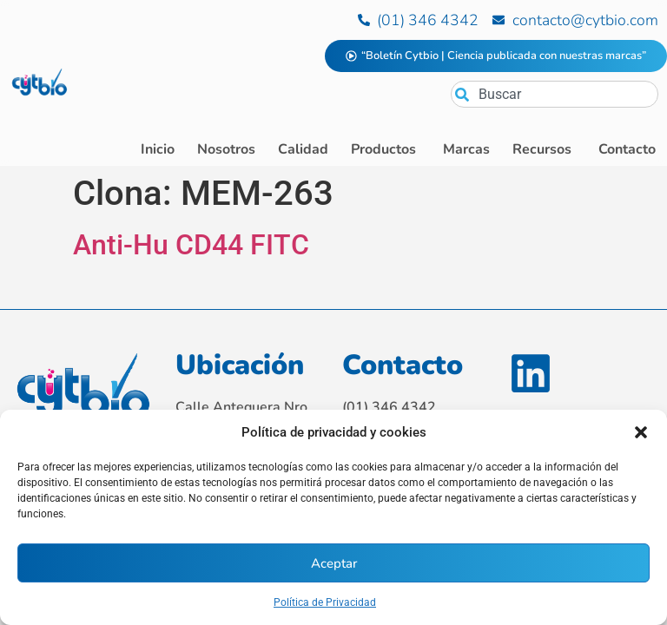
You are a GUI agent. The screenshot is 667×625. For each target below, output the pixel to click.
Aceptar (334, 563)
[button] (641, 432)
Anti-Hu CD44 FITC (191, 244)
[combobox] (554, 94)
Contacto (402, 365)
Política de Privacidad (325, 602)
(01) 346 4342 (389, 407)
